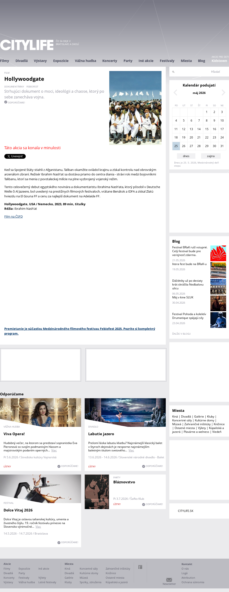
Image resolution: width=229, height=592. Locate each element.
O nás (185, 568)
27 (191, 146)
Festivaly (167, 60)
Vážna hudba (85, 60)
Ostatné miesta (185, 428)
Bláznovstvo (124, 482)
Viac (54, 450)
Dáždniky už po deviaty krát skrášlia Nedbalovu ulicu (187, 284)
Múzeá (176, 424)
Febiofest (32, 86)
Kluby (210, 416)
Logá (184, 573)
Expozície (60, 60)
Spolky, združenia (90, 582)
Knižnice (219, 424)
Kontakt (187, 564)
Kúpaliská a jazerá (117, 582)
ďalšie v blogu (181, 333)
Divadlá (22, 60)
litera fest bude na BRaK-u (189, 264)
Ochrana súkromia (193, 582)
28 (199, 146)
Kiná (175, 416)
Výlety (202, 428)
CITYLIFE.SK (185, 511)
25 (176, 146)
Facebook (140, 567)
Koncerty (109, 60)
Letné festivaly (47, 582)
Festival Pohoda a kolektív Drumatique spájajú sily (189, 316)
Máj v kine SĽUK (182, 297)
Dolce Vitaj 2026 (18, 510)
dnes (186, 156)
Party (128, 60)
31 (222, 146)
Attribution (188, 577)
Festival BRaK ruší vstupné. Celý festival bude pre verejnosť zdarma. (190, 251)
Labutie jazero (101, 433)
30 (214, 146)
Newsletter (169, 584)
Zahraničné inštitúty (197, 424)
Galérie (199, 416)
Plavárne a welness (196, 432)
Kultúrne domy (204, 420)
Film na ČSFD (13, 216)
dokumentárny (14, 86)
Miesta (186, 60)
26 (183, 146)
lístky (7, 466)
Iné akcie (146, 60)
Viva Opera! (14, 433)
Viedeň (216, 432)
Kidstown (219, 60)
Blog (201, 60)
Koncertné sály (182, 420)
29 (206, 146)
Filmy (4, 60)
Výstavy (40, 60)
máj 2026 (199, 93)
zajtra (211, 156)
